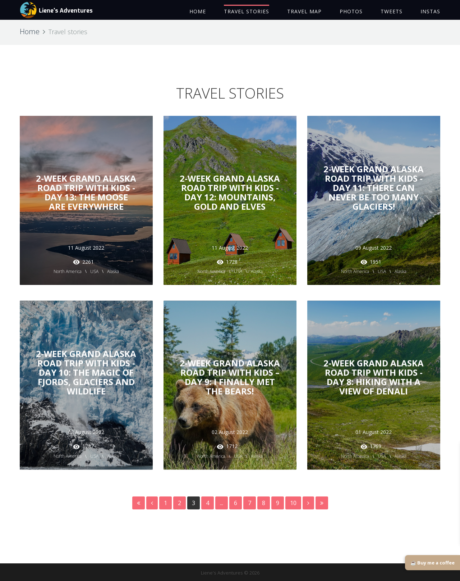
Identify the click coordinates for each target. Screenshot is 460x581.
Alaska (113, 271)
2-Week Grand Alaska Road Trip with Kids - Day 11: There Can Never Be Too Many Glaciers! (373, 187)
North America (68, 271)
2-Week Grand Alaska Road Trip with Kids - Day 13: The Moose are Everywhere (86, 192)
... (221, 503)
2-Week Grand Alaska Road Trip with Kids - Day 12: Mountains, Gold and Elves (230, 192)
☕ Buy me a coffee (432, 562)
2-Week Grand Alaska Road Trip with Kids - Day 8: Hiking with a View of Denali (373, 373)
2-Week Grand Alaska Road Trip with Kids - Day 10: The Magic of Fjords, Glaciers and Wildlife (86, 368)
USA (94, 271)
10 (293, 503)
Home (30, 31)
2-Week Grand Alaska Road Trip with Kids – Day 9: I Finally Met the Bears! (230, 373)
